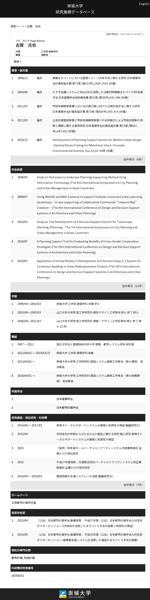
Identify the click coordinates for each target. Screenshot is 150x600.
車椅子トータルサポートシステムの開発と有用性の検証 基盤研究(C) (98, 425)
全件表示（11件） (133, 286)
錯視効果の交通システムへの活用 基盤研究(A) (84, 476)
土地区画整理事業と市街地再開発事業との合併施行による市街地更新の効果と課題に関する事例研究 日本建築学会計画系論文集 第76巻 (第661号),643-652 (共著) (98, 125)
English (144, 4)
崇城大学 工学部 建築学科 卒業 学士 (78, 304)
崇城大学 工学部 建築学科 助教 (75, 353)
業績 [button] (16, 61)
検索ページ (17, 26)
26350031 (18, 575)
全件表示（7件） (134, 485)
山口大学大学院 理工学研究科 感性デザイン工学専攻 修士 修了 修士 (97, 312)
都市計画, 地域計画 (23, 558)
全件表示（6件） (134, 159)
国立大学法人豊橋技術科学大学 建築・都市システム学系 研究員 (95, 344)
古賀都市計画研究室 (24, 503)
